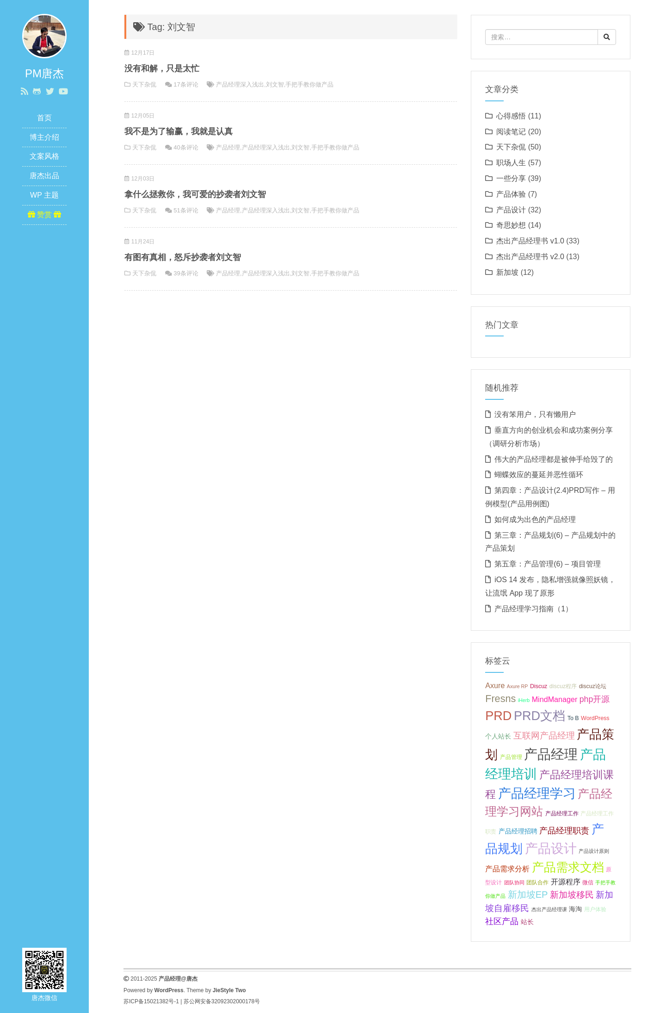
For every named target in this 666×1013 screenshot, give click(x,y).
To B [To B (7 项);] (573, 718)
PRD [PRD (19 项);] (498, 715)
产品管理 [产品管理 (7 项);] (511, 757)
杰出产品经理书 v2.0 (530, 257)
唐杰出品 (44, 176)
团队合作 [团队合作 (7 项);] (537, 882)
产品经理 (228, 147)
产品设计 (511, 210)
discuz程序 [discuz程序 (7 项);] (563, 686)
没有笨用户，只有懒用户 (535, 414)
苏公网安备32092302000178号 (222, 1001)
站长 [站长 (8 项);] (527, 922)
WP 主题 (44, 195)
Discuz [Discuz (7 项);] (538, 686)
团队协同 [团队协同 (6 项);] (514, 882)
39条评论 (185, 273)
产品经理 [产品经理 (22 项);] (551, 754)
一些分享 (511, 178)
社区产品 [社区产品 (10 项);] (501, 921)
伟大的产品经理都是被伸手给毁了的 (553, 459)
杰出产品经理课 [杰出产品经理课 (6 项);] (549, 909)
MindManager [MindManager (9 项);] (555, 699)
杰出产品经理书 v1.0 (530, 241)
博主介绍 (44, 137)
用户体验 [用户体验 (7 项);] (595, 909)
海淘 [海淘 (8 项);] (575, 909)
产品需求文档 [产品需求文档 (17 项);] (568, 867)
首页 (44, 118)
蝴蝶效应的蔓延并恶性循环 (538, 475)
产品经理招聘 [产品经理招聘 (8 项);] (518, 831)
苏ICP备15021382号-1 (151, 1001)
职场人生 (511, 163)
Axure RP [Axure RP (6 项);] (517, 686)
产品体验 (511, 194)
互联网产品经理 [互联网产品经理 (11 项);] (544, 735)
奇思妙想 (511, 225)
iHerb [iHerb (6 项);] (524, 700)
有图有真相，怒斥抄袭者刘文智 (182, 257)
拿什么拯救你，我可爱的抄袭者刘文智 (195, 194)
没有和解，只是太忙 (161, 68)
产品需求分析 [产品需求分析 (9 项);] (507, 868)
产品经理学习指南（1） (533, 609)
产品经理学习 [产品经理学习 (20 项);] (537, 793)
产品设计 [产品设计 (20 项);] (551, 848)
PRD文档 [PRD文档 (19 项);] (539, 715)
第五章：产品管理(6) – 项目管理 (547, 564)
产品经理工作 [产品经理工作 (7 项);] (562, 813)
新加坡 (507, 272)
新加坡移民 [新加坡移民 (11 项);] (572, 895)
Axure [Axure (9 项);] (495, 685)
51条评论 (185, 210)
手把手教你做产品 (309, 84)
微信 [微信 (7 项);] (587, 882)
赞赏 (45, 214)
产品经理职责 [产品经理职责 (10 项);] (564, 830)
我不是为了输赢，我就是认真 (178, 131)
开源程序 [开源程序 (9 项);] (565, 881)
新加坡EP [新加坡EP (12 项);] (528, 894)
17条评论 (185, 84)
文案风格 (44, 156)
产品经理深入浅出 (240, 84)
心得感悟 (511, 116)
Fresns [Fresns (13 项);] (500, 698)
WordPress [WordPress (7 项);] (595, 718)
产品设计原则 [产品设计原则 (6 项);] (594, 851)
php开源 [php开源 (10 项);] (595, 699)
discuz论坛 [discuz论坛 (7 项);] (592, 686)
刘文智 (275, 84)
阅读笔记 (511, 132)
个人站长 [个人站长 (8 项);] (498, 736)
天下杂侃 (144, 84)
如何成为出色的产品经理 (535, 519)
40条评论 (185, 147)
